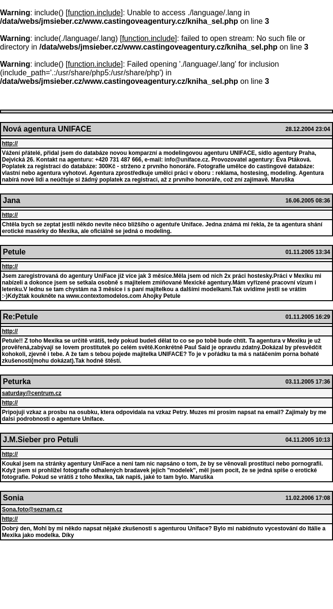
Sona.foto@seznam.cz (32, 509)
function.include (94, 13)
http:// (10, 143)
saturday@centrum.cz (31, 393)
